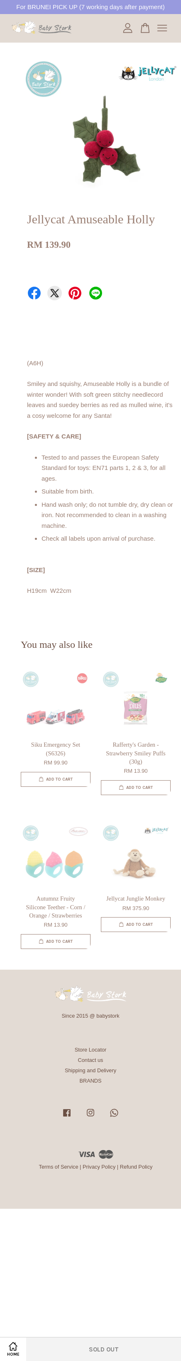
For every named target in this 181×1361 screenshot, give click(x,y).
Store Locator (91, 1050)
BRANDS (90, 1081)
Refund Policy (136, 1167)
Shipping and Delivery (90, 1070)
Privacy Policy (99, 1167)
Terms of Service (58, 1167)
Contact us (90, 1060)
